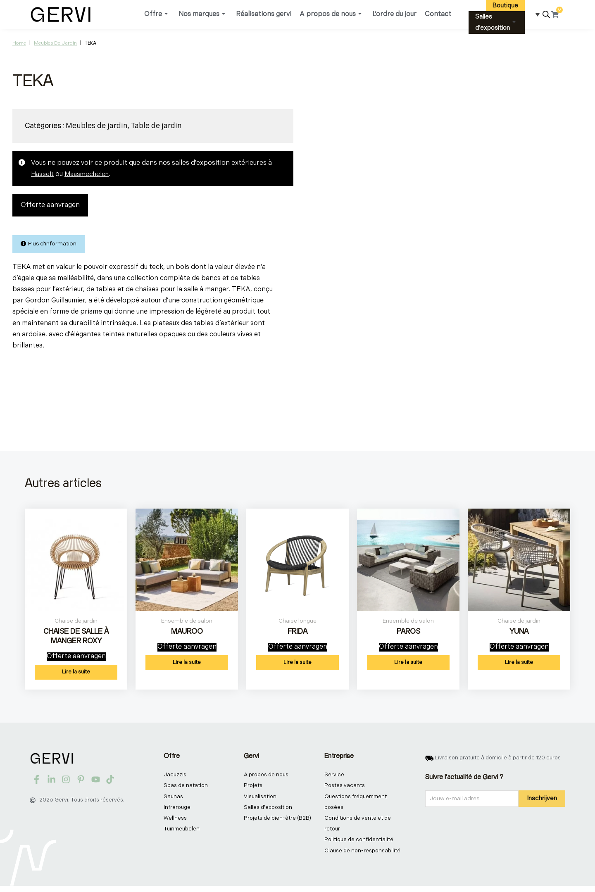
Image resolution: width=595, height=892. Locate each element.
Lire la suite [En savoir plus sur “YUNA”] (519, 665)
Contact (438, 14)
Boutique (505, 6)
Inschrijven (542, 801)
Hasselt (43, 174)
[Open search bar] (546, 15)
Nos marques (201, 14)
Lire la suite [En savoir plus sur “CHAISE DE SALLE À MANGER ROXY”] (76, 675)
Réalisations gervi (263, 14)
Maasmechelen (88, 174)
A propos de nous (331, 14)
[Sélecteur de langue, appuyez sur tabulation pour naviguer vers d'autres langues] (535, 14)
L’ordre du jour (394, 14)
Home (19, 43)
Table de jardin (156, 125)
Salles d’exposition (495, 22)
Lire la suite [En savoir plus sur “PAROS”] (408, 665)
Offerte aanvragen (50, 205)
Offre (156, 14)
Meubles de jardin (55, 43)
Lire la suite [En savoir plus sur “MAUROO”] (187, 665)
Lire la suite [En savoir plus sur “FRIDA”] (297, 665)
